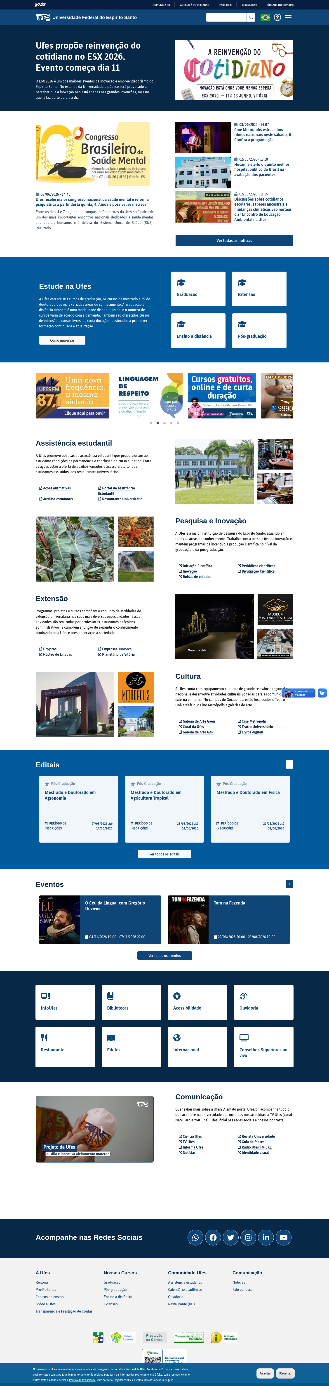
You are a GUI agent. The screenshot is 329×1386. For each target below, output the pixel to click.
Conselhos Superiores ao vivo (263, 1052)
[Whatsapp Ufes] (195, 1237)
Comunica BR (161, 5)
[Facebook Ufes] (213, 1237)
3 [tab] (164, 423)
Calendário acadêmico (185, 1289)
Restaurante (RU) (181, 1303)
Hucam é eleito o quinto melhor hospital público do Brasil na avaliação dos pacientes (261, 169)
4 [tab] (171, 423)
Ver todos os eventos (164, 955)
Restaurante (52, 1049)
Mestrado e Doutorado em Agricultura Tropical (156, 795)
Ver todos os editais (164, 854)
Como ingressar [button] (62, 340)
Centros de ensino (50, 1296)
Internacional (186, 1049)
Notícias (239, 1282)
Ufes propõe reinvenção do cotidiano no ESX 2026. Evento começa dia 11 (88, 56)
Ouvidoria (249, 1008)
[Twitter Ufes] (230, 1237)
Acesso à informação (194, 5)
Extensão (246, 294)
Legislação (249, 5)
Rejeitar (285, 1373)
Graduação (187, 294)
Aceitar (265, 1373)
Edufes (113, 1049)
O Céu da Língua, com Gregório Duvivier (115, 905)
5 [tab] (178, 423)
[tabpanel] (76, 395)
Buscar (251, 17)
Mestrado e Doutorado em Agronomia (70, 795)
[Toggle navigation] (288, 17)
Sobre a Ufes (46, 1303)
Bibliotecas (118, 1008)
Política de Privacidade (82, 1380)
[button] (265, 17)
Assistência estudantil (185, 1282)
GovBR (40, 4)
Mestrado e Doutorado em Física (248, 792)
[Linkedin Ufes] (266, 1237)
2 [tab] (157, 423)
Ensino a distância (194, 336)
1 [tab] (151, 423)
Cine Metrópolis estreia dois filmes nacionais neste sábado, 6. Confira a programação (263, 134)
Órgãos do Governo (280, 5)
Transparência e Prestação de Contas (64, 1311)
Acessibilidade (187, 1008)
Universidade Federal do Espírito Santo (86, 17)
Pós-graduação (252, 336)
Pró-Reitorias (46, 1289)
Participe (225, 5)
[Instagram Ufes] (248, 1237)
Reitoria (42, 1282)
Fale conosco (243, 1289)
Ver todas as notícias (234, 240)
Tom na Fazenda (229, 903)
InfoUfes (49, 1008)
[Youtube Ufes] (284, 1237)
